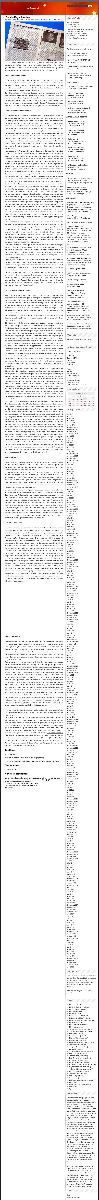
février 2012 (71, 794)
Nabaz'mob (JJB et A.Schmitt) (79, 1018)
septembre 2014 (72, 726)
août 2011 (70, 808)
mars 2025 (70, 447)
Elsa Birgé (72, 1082)
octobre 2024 (71, 458)
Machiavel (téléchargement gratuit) (81, 1020)
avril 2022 (70, 524)
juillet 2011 (70, 810)
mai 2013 (70, 761)
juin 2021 (70, 547)
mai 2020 (70, 575)
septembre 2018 (72, 620)
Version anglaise (73, 183)
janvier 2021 (71, 558)
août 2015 (70, 701)
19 (73, 403)
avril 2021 (70, 551)
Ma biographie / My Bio (77, 1009)
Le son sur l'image (73, 380)
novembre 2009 (72, 854)
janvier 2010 (71, 850)
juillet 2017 (70, 651)
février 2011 (71, 821)
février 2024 (71, 476)
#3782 (54, 19)
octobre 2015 (71, 697)
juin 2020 (70, 573)
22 (85, 403)
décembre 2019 (72, 586)
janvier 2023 (71, 505)
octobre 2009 (71, 856)
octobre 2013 (71, 750)
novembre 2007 (72, 907)
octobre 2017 (71, 644)
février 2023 (71, 502)
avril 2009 (70, 870)
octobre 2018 (71, 617)
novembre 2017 (72, 642)
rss (59, 19)
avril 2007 (70, 923)
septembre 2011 (72, 805)
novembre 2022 (72, 509)
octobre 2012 (71, 777)
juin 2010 (70, 839)
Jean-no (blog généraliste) (78, 1056)
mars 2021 (70, 553)
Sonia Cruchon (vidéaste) (78, 1036)
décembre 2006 (72, 932)
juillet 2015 (70, 704)
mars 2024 (70, 474)
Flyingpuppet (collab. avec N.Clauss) (82, 1042)
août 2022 (70, 516)
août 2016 (70, 675)
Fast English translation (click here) (79, 49)
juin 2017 (70, 653)
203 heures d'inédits (86, 67)
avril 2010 (70, 843)
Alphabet (12, 644)
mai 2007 (70, 920)
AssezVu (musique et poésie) (79, 1071)
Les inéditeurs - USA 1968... (79, 1016)
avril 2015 (70, 710)
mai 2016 (70, 682)
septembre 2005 (72, 965)
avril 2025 (70, 445)
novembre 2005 (72, 960)
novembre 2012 (72, 774)
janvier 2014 (71, 743)
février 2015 (71, 715)
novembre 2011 (72, 801)
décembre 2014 (72, 719)
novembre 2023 (72, 482)
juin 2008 (70, 892)
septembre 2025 (72, 434)
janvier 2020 (71, 584)
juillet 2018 (70, 624)
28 (81, 405)
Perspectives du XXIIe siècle (80, 248)
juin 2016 (70, 679)
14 (81, 401)
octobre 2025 (71, 432)
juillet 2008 (70, 890)
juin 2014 (70, 732)
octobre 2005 (71, 963)
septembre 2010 (72, 832)
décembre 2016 (72, 666)
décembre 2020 (72, 560)
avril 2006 (70, 949)
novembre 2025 (72, 429)
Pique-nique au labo (83, 258)
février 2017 (71, 662)
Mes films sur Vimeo (76, 1027)
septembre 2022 (72, 513)
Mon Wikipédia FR (75, 1011)
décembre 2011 (72, 799)
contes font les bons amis (76, 311)
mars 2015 (70, 712)
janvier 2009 (71, 876)
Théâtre (69, 360)
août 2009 (70, 861)
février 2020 (71, 582)
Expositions (71, 362)
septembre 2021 (72, 540)
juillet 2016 (70, 677)
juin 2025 (70, 440)
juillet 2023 (70, 491)
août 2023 (70, 489)
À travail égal (84, 306)
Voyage (69, 371)
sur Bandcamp (80, 297)
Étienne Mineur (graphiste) (78, 1038)
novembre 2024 (72, 456)
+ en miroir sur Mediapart (75, 31)
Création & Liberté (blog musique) (81, 1069)
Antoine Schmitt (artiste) (77, 1045)
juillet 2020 (70, 571)
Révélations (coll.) (73, 378)
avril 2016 (70, 684)
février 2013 (71, 768)
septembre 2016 (72, 673)
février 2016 (71, 688)
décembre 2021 (72, 533)
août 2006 (70, 940)
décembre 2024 (72, 454)
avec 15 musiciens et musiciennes (80, 228)
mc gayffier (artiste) (76, 1049)
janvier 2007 (71, 929)
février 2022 (71, 529)
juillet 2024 (70, 465)
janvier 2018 (71, 637)
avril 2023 (70, 498)
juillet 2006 (70, 943)
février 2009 (71, 874)
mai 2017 (70, 655)
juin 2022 (70, 520)
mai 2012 (70, 788)
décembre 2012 (72, 772)
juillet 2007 (70, 916)
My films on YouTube (76, 1022)
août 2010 (70, 834)
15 (85, 401)
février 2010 (71, 848)
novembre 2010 (72, 827)
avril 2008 (70, 896)
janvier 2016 (71, 690)
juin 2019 (70, 600)
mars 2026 (70, 421)
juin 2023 (70, 494)
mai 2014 (70, 735)
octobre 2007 (71, 909)
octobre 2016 (71, 670)
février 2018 (71, 635)
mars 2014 (70, 739)
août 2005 (70, 967)
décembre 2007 (72, 905)
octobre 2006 (71, 936)
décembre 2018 (72, 613)
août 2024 (70, 463)
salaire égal (71, 308)
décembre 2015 (72, 693)
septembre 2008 (72, 885)
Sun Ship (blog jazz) (76, 1076)
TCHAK (70, 110)
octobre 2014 (71, 724)
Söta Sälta (73, 1087)
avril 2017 (70, 657)
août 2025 (70, 436)
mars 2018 (70, 633)
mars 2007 (70, 925)
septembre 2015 (72, 699)
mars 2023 (70, 500)
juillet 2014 (70, 730)
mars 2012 (70, 792)
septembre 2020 (72, 566)
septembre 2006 (72, 938)
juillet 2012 (70, 783)
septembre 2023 (72, 487)
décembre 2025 (72, 427)
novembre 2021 (72, 536)
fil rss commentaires (74, 1197)
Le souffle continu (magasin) (79, 1062)
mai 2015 (70, 708)
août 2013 (70, 754)
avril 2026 (70, 418)
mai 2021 (70, 549)
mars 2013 (70, 766)
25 (70, 405)
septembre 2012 (72, 779)
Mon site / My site (75, 1005)
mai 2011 (70, 814)
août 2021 (70, 542)
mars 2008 (70, 898)
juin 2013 (70, 759)
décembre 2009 (72, 852)
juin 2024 (70, 467)
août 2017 (70, 648)
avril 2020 (70, 578)
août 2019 (70, 595)
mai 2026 (70, 416)
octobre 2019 (71, 591)
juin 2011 (70, 812)
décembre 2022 (72, 507)
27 (77, 405)
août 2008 (70, 887)
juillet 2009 (70, 863)
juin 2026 (70, 414)
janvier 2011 (71, 823)
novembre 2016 (72, 668)
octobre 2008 (71, 883)
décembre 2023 (72, 480)
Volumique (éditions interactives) (80, 1029)
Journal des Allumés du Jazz (27, 63)
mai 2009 (70, 867)
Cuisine (69, 367)
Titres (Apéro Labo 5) (76, 130)
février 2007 (71, 927)
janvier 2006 (71, 956)
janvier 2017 (71, 664)
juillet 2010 (70, 836)
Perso (69, 369)
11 (70, 401)
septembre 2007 (72, 912)
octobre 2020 (71, 564)
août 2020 (70, 569)
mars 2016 (70, 686)
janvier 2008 (71, 903)
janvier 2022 (71, 531)
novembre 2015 (72, 695)
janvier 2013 (71, 770)
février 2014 (71, 741)
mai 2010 (70, 841)
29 (85, 405)
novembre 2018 (72, 615)
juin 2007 (70, 918)
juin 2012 (70, 785)
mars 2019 (70, 606)
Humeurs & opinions (74, 351)
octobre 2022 (71, 511)
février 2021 (71, 555)
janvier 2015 (71, 717)
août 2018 (70, 622)
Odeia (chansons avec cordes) (80, 1084)
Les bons (84, 308)
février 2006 (71, 954)
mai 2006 (70, 947)
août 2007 (70, 914)
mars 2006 (70, 951)
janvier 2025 (71, 451)
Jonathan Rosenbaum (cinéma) (80, 1051)
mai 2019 (70, 602)
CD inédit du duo (77, 324)
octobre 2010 (71, 830)
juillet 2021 (70, 544)
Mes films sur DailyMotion (78, 1025)
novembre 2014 (72, 721)
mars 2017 (70, 659)
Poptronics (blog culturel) (78, 1053)
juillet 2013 (70, 757)
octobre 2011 (71, 803)
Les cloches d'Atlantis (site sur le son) (82, 1064)
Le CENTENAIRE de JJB (76, 226)
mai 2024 (70, 469)
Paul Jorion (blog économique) (80, 1058)
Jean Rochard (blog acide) (78, 1073)
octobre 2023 (71, 485)
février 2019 (71, 609)
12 (73, 401)
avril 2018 (70, 631)
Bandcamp (81, 265)
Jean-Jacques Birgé (33, 8)
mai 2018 (70, 628)
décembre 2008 (72, 878)
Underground (87, 178)
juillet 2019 (70, 597)
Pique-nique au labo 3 (78, 269)
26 (73, 405)
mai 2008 (70, 894)
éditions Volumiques (42, 738)
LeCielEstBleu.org (56, 687)
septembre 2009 (72, 859)
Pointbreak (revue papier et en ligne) (82, 1080)
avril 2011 (70, 817)
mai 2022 (70, 522)
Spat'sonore (73, 1089)
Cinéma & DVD (72, 358)
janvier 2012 (71, 797)
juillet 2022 (70, 518)
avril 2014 (70, 737)
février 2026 (71, 423)
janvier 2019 (71, 611)
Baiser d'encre (34, 743)
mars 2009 (70, 872)
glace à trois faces (73, 315)
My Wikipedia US (75, 1014)
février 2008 (71, 901)
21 (81, 403)
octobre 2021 (71, 538)
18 (70, 403)
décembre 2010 (72, 825)
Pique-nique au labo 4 (76, 95)
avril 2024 (70, 471)
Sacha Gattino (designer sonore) (80, 1031)
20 (77, 403)
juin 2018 (70, 626)
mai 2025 (70, 443)
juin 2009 (70, 865)
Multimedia (70, 356)
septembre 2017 (72, 646)
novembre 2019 (72, 589)
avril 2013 (70, 763)
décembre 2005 (72, 958)
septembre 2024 (72, 460)
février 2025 (71, 449)
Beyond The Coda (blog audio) (80, 1067)
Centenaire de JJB (73, 382)
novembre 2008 (72, 881)
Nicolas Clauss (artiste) (77, 1040)
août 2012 (70, 781)
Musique (70, 353)
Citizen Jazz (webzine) (77, 1078)
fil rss (69, 1195)
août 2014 (70, 728)
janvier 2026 (71, 425)
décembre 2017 (72, 639)
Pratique (70, 365)
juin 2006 (70, 945)
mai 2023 (70, 496)
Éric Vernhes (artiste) (76, 1034)
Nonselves (71, 216)
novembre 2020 (72, 562)
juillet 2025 (70, 438)
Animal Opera (77, 101)
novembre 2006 (72, 934)
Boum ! (41, 735)
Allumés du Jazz (46, 19)
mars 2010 (70, 845)
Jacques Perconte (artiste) (78, 1047)
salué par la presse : (77, 233)
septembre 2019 (72, 593)
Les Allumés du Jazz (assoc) (79, 1060)
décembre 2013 (72, 746)
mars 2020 (70, 580)
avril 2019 (70, 604)
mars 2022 (70, 527)
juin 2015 (70, 706)
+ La (85, 313)
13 (77, 401)
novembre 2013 (72, 748)
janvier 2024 (71, 478)
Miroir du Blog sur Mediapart (79, 1007)
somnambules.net (44, 702)
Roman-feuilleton (73, 376)
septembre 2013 (72, 752)
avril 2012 (70, 790)
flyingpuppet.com (29, 702)
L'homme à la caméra (75, 313)
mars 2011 (70, 819)
